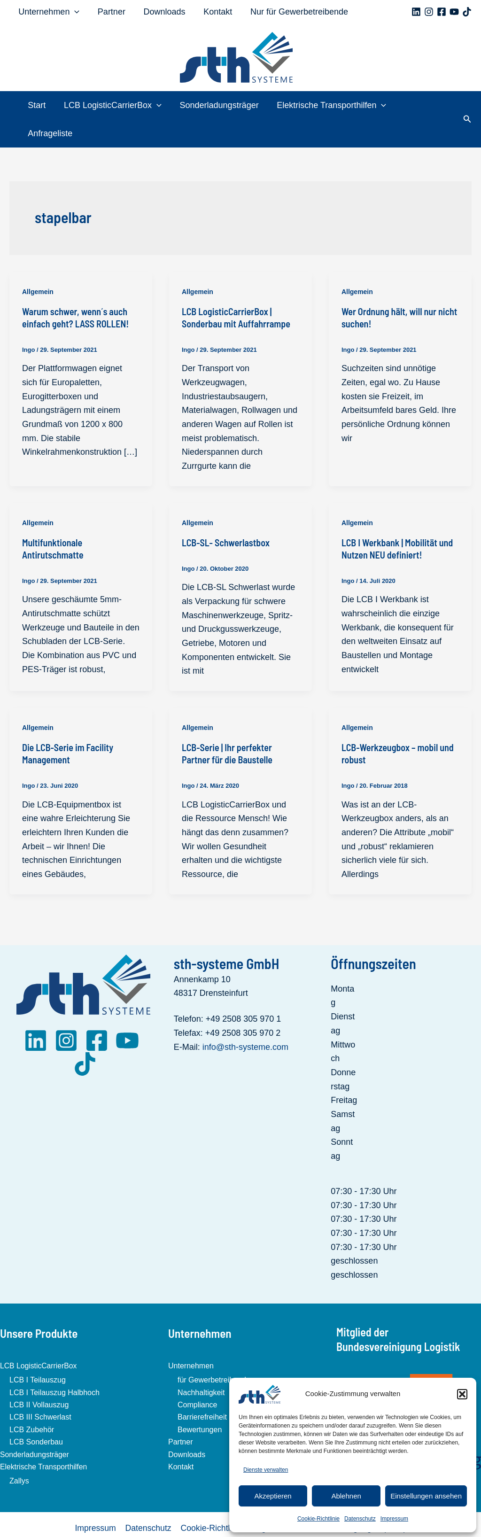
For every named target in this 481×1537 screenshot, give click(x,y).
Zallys (19, 1453)
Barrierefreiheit (202, 1389)
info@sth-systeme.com (245, 1019)
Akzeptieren (272, 1496)
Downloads (161, 11)
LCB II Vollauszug (39, 1377)
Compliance (197, 1377)
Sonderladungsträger (217, 105)
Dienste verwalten (265, 1470)
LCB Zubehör (31, 1401)
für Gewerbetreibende (214, 1352)
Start (38, 105)
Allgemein (38, 263)
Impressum (394, 1518)
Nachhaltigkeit (201, 1364)
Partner (110, 11)
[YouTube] (454, 11)
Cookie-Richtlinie (318, 1518)
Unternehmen (48, 11)
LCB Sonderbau (36, 1414)
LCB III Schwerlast (40, 1389)
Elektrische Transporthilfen (329, 105)
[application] (74, 11)
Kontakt (213, 11)
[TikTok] (467, 11)
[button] (462, 1394)
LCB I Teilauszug (37, 1352)
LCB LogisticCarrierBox (113, 105)
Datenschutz (360, 1518)
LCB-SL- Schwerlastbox (226, 514)
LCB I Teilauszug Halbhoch (54, 1364)
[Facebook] (441, 11)
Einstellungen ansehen (426, 1496)
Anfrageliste (423, 105)
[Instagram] (429, 11)
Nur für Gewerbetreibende (293, 11)
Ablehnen (346, 1496)
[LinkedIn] (35, 1012)
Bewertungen (200, 1401)
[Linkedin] (416, 11)
